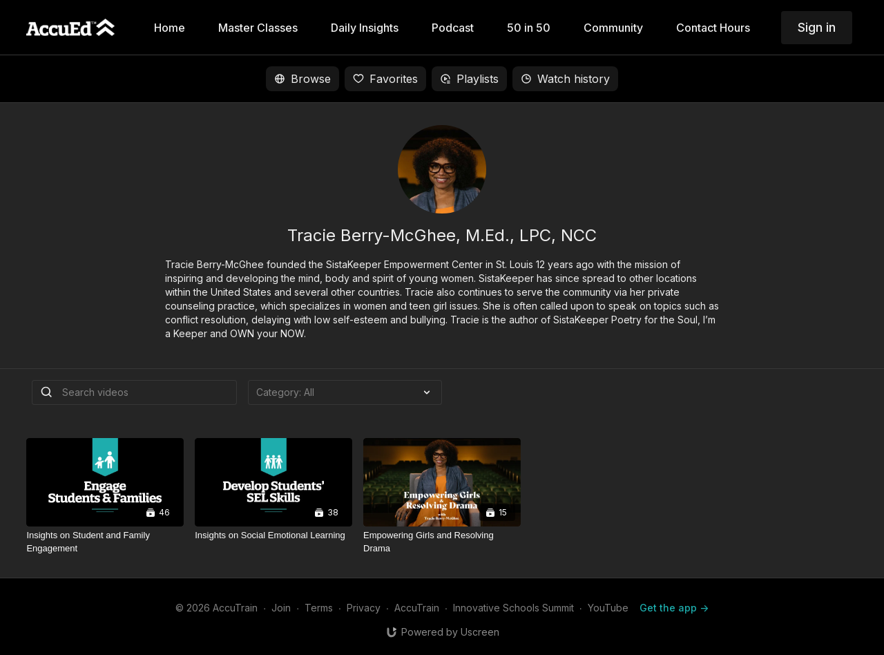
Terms (319, 608)
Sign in (817, 27)
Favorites (385, 79)
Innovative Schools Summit (513, 608)
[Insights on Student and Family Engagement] (105, 542)
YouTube (608, 608)
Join (281, 608)
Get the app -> (674, 608)
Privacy (364, 608)
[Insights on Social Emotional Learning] (273, 535)
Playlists (469, 79)
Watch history (565, 79)
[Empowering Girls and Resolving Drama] (442, 542)
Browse (302, 79)
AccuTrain (416, 608)
